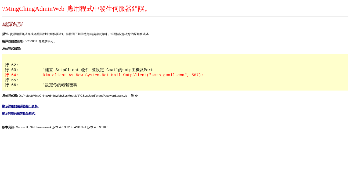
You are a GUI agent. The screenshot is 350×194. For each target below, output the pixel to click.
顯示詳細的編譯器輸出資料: (20, 106)
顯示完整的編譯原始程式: (19, 113)
